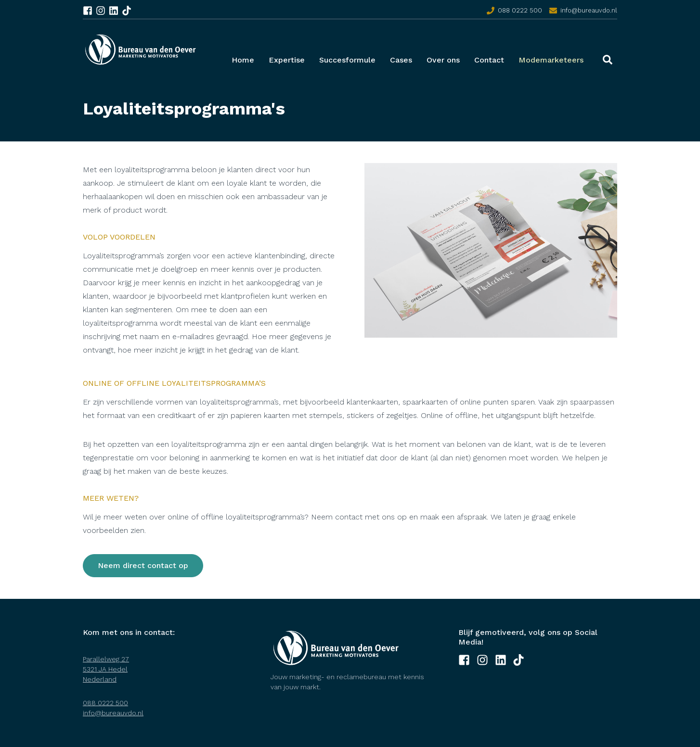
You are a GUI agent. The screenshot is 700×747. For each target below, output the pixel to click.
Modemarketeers (551, 59)
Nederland (100, 679)
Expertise (287, 59)
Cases (401, 59)
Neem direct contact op (143, 565)
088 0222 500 (520, 10)
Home (243, 59)
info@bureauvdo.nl (588, 10)
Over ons (443, 59)
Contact (489, 59)
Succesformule (347, 59)
